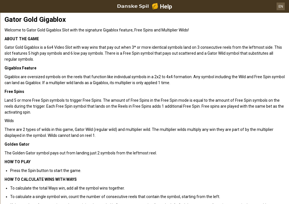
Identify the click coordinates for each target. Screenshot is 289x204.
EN (281, 6)
